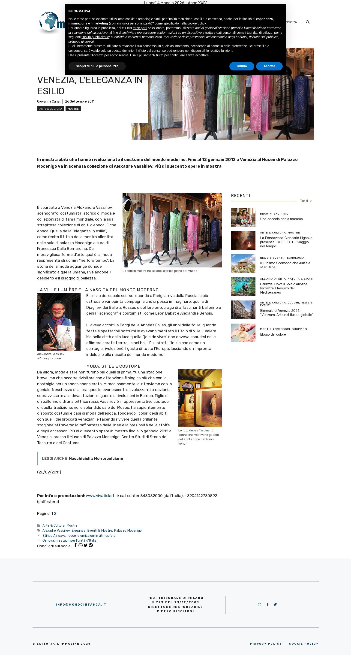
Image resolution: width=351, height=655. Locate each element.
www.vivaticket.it (102, 495)
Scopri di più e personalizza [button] (97, 66)
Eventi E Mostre (99, 530)
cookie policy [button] (196, 23)
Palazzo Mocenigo (128, 530)
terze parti (140, 28)
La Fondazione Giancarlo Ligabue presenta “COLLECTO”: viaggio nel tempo (286, 242)
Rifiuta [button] (242, 66)
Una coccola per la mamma (281, 219)
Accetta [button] (269, 66)
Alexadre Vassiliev (56, 530)
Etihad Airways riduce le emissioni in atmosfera (79, 536)
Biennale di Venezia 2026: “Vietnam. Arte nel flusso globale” (286, 313)
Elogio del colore (273, 334)
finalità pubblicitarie (95, 37)
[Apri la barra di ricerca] (307, 22)
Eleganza (78, 530)
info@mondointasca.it (81, 604)
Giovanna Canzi (48, 101)
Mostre (73, 108)
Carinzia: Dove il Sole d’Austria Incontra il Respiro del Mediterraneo (283, 288)
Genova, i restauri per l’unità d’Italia (69, 540)
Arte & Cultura (50, 108)
